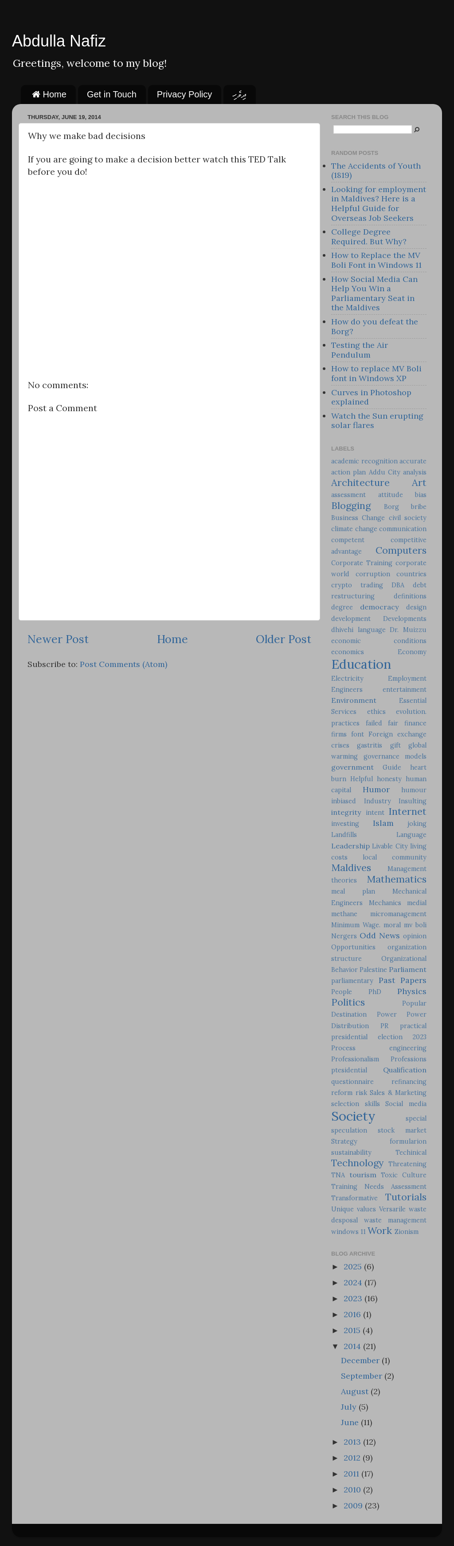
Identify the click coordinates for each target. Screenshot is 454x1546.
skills (372, 1104)
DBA (397, 585)
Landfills (344, 835)
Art (419, 482)
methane (344, 914)
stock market (402, 1130)
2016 (353, 1314)
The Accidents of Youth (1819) (376, 171)
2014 (353, 1346)
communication (403, 529)
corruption (373, 574)
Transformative (354, 1198)
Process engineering (379, 1048)
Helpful (361, 779)
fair (393, 723)
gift (395, 745)
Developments (405, 619)
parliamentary (352, 981)
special (416, 1118)
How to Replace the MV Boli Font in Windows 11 (376, 260)
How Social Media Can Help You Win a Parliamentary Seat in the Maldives (374, 293)
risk (361, 1093)
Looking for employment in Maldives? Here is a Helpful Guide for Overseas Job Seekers (378, 203)
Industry (377, 801)
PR (384, 1026)
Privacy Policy (184, 94)
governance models (395, 756)
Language (411, 835)
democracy (379, 606)
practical (413, 1026)
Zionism (407, 1232)
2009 (354, 1505)
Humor (376, 789)
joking (417, 824)
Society (353, 1116)
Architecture (360, 482)
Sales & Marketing (398, 1093)
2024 (354, 1282)
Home (49, 94)
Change (373, 518)
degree (342, 607)
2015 (353, 1330)
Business (344, 518)
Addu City (384, 472)
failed (374, 723)
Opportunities (353, 947)
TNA (338, 1175)
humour (414, 790)
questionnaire (352, 1082)
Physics (412, 991)
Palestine (373, 970)
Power (387, 1014)
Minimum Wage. (355, 925)
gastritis (369, 745)
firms (339, 734)
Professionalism (355, 1059)
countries (411, 574)
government (352, 767)
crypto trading (357, 585)
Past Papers (403, 980)
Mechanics (385, 903)
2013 (353, 1442)
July (350, 1407)
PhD (374, 992)
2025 (354, 1266)
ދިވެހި (239, 94)
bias (421, 495)
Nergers (344, 936)
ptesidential (349, 1070)
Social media (406, 1104)
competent (347, 540)
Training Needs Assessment (379, 1187)
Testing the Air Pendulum (359, 350)
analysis (415, 472)
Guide (392, 767)
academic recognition (364, 461)
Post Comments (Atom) (123, 664)
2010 (353, 1489)
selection (345, 1104)
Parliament (408, 969)
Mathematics (397, 879)
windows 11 (348, 1232)
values (366, 1209)
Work (380, 1230)
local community (395, 857)
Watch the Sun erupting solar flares (377, 421)
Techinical (411, 1153)
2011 (352, 1474)
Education (361, 664)
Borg (391, 507)
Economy (412, 652)
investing (345, 824)
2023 (354, 1298)
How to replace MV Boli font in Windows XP (376, 373)
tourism (362, 1174)
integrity (346, 812)
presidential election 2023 (379, 1037)
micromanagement (398, 914)
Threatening (407, 1164)
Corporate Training (361, 563)
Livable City (389, 846)
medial (417, 903)
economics (347, 652)
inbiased (343, 801)
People (341, 992)
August (356, 1391)
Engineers (347, 690)
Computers (401, 550)
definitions (410, 596)
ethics (376, 712)
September (362, 1376)
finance (415, 723)
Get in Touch (112, 94)
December (361, 1360)
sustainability (351, 1153)
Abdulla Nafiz (59, 41)
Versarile (392, 1209)
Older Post (283, 639)
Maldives (351, 867)
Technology (357, 1163)
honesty (389, 779)
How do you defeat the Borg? (374, 326)
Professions (409, 1059)
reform (341, 1093)
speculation (349, 1130)
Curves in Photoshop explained (371, 397)
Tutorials (406, 1197)
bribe (419, 507)
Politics (348, 1002)
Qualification (405, 1069)
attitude (390, 495)
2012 (353, 1458)
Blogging (351, 505)
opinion (415, 936)
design (416, 607)
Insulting (413, 801)
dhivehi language (358, 630)
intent (375, 813)
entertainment (405, 690)
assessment (348, 495)
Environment (353, 700)
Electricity (347, 678)
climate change (354, 529)
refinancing (409, 1082)
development (351, 619)
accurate (413, 461)
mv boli (415, 925)
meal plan (353, 891)
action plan (348, 472)
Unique (342, 1209)
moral (392, 925)
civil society (408, 518)
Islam (383, 823)
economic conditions (379, 641)
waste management (395, 1220)
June (351, 1422)
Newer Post (58, 639)
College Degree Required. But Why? (369, 237)
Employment (407, 678)
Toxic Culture (404, 1175)
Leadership (350, 845)
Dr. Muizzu (408, 630)
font (357, 734)
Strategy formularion (379, 1141)
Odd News (380, 935)
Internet (407, 811)
